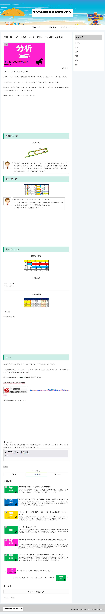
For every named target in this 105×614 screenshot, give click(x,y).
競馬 (5, 466)
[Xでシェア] (14, 474)
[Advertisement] (36, 116)
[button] (58, 474)
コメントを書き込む (36, 594)
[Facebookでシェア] (36, 474)
